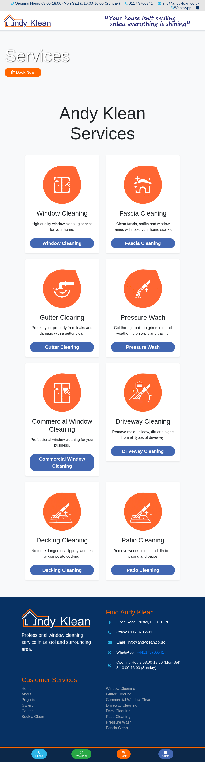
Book (22, 72)
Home (27, 688)
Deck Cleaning (118, 711)
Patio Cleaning (143, 570)
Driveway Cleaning (143, 451)
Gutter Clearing (62, 347)
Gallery (28, 705)
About (26, 694)
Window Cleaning (61, 243)
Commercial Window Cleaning (62, 462)
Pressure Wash (143, 347)
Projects (28, 700)
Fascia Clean (117, 728)
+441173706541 (150, 652)
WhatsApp (182, 8)
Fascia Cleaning (143, 243)
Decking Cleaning (62, 570)
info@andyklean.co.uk (180, 3)
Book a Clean (33, 717)
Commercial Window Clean (128, 700)
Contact (28, 711)
